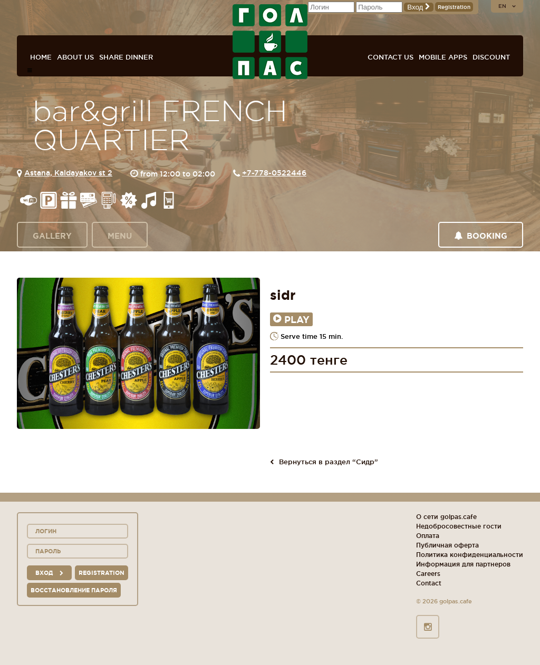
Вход (418, 7)
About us (75, 57)
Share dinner (126, 57)
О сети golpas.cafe (446, 516)
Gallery (52, 235)
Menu (120, 235)
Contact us (390, 57)
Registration (454, 7)
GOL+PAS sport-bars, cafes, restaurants (270, 41)
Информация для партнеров (463, 564)
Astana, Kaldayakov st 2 (68, 173)
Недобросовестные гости (459, 526)
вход (49, 573)
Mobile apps (443, 57)
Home (41, 57)
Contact (428, 583)
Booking (480, 235)
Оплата (427, 535)
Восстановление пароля (74, 590)
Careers (428, 573)
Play (291, 319)
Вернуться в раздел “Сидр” (324, 461)
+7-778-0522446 (274, 173)
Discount (491, 57)
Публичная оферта (447, 545)
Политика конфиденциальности (469, 554)
